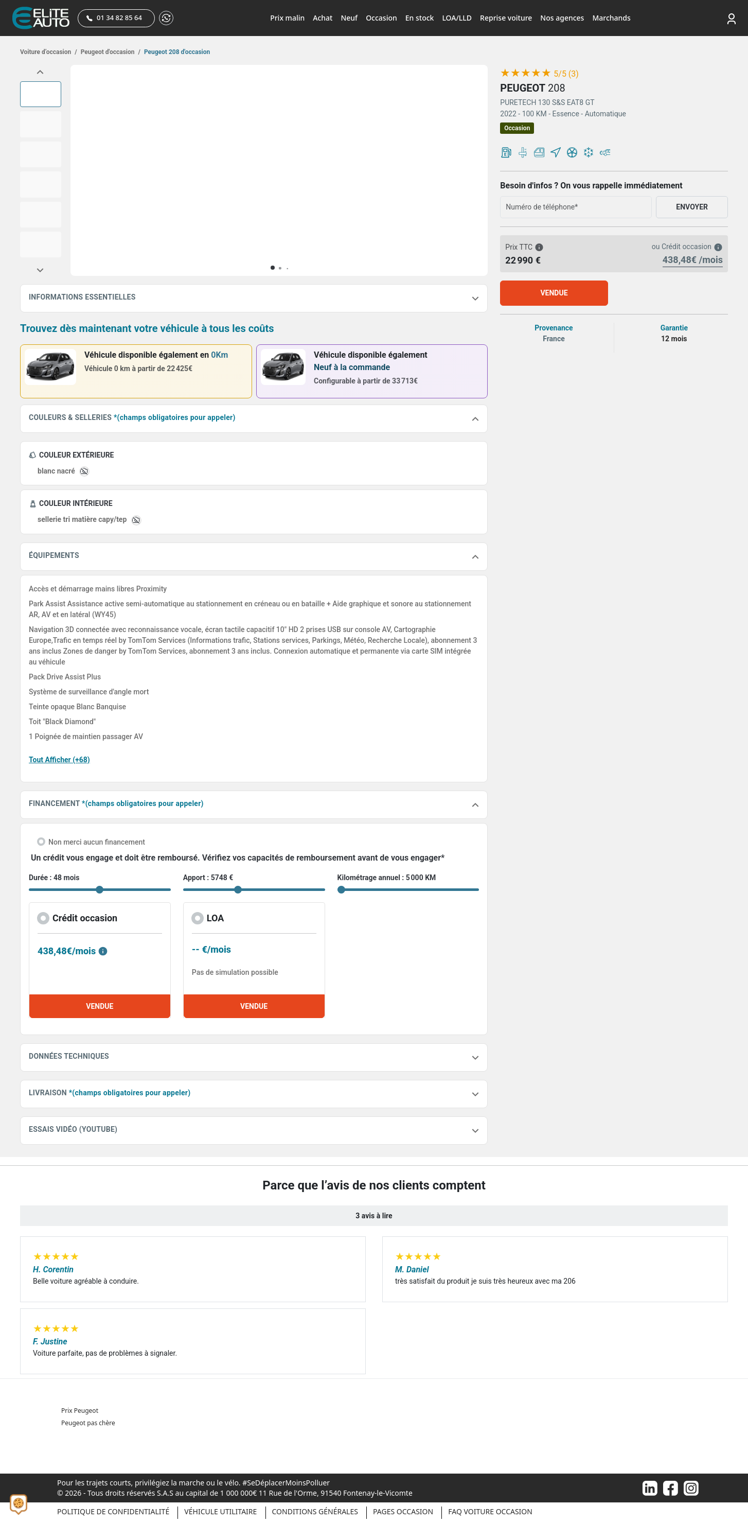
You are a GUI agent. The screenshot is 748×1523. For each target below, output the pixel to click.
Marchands (611, 18)
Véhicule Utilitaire (220, 1511)
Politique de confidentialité (113, 1511)
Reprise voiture (506, 18)
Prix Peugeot (79, 1410)
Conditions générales (315, 1511)
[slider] (525, 73)
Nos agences (562, 18)
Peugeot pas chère (88, 1423)
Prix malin (287, 18)
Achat (322, 18)
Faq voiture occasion (490, 1511)
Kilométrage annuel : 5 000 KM (386, 877)
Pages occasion (403, 1511)
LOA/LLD (457, 18)
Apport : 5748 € (208, 877)
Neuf (349, 18)
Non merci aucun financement (96, 842)
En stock (419, 18)
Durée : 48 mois (54, 877)
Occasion (381, 18)
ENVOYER (692, 207)
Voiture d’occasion (48, 52)
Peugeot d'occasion (109, 52)
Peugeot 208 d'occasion (176, 52)
